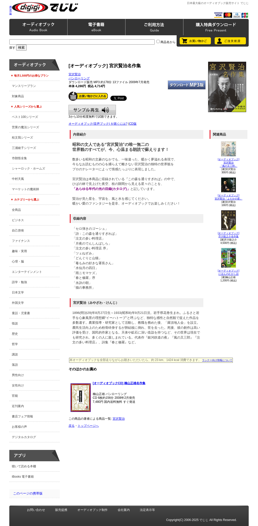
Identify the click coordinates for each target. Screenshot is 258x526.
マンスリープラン (24, 86)
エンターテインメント (27, 272)
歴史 (15, 334)
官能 (15, 396)
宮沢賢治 (75, 74)
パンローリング (79, 78)
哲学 (15, 344)
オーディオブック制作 (92, 510)
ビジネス (18, 220)
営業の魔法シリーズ (25, 127)
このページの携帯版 (28, 493)
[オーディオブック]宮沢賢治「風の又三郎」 (228, 162)
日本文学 (18, 292)
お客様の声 (19, 427)
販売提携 (61, 510)
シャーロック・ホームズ (28, 168)
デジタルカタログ (24, 437)
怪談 (15, 323)
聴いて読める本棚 (24, 466)
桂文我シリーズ (22, 137)
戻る (72, 426)
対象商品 (18, 96)
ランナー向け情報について (217, 360)
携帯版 (10, 10)
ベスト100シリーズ (25, 117)
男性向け (18, 375)
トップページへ (88, 426)
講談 (15, 354)
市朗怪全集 (19, 158)
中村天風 (18, 179)
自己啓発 (18, 230)
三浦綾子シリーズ (24, 148)
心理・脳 (18, 261)
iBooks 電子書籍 (23, 476)
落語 (15, 365)
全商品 (16, 210)
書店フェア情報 (22, 416)
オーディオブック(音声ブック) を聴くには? (98, 123)
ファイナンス (21, 241)
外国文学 (18, 303)
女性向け (18, 385)
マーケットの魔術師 (25, 189)
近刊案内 (18, 406)
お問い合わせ (36, 510)
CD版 (132, 123)
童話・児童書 (21, 313)
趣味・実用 (19, 251)
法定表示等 (147, 510)
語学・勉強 (19, 282)
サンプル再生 (92, 110)
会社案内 (124, 510)
